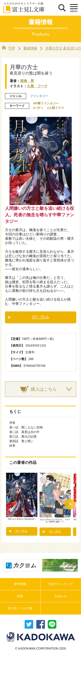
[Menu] (74, 8)
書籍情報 (30, 48)
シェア (40, 624)
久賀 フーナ (37, 86)
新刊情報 (20, 584)
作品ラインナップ (61, 584)
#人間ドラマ (55, 108)
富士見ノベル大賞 (20, 608)
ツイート (29, 624)
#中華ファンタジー (46, 103)
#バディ (38, 108)
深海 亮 (27, 81)
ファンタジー (39, 96)
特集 (20, 596)
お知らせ (61, 596)
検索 (62, 8)
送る (52, 624)
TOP (8, 48)
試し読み (40, 317)
